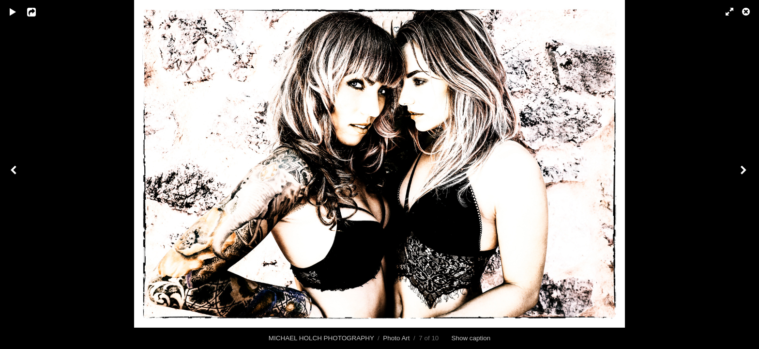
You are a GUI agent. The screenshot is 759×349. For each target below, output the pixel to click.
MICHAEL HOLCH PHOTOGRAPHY (321, 338)
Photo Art (396, 338)
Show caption (470, 338)
